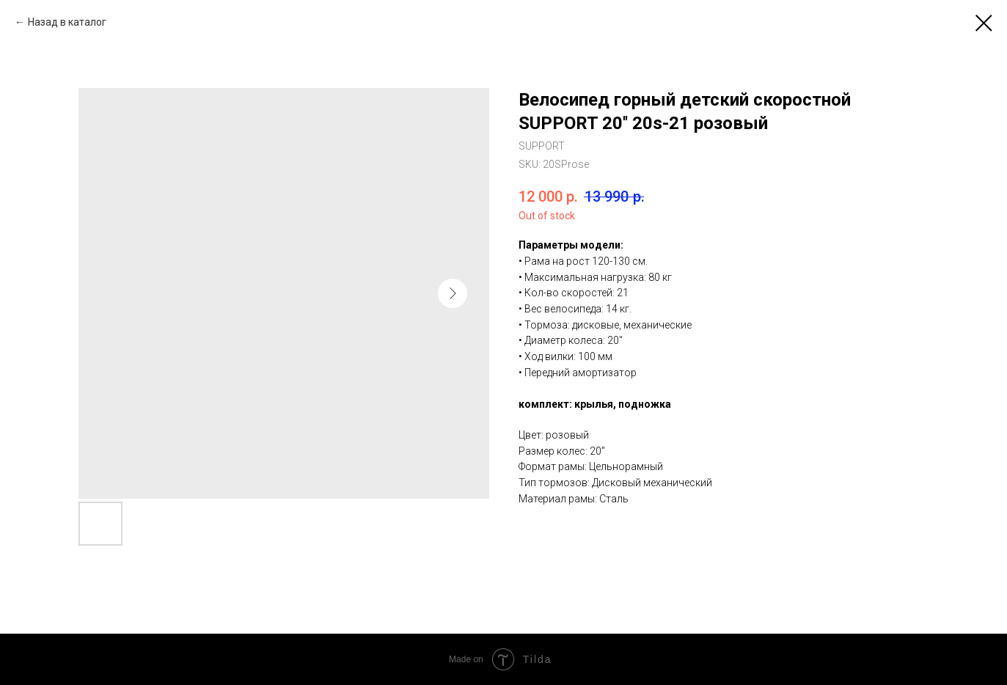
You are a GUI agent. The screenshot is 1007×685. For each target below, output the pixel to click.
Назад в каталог (67, 22)
